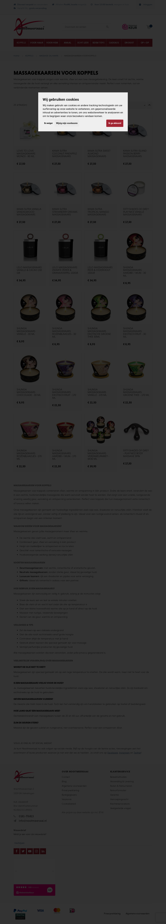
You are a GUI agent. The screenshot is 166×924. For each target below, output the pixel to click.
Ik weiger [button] (48, 123)
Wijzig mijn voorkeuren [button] (67, 123)
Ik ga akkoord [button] (114, 123)
